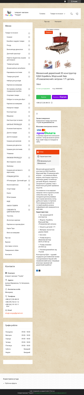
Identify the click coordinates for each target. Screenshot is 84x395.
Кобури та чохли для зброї (16, 99)
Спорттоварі (11, 189)
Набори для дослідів (14, 81)
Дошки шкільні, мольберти (16, 68)
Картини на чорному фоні (15, 224)
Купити (43, 97)
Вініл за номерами (13, 232)
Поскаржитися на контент (41, 393)
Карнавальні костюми (14, 72)
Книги (9, 193)
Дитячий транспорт (13, 53)
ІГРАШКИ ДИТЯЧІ (13, 176)
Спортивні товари (13, 95)
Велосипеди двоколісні (15, 49)
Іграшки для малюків (14, 141)
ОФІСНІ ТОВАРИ (12, 205)
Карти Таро (11, 228)
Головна (42, 14)
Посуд (9, 45)
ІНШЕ (8, 201)
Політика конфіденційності (58, 393)
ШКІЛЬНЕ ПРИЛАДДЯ (14, 124)
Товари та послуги (56, 14)
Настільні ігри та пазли (14, 120)
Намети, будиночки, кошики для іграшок (16, 59)
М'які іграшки (11, 197)
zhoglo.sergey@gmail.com (14, 313)
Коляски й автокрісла (14, 128)
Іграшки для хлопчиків (14, 149)
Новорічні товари (13, 108)
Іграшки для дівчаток (14, 145)
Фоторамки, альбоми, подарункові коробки (14, 90)
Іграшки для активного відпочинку (15, 171)
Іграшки (9, 37)
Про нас (47, 21)
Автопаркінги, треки (14, 162)
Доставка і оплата (52, 29)
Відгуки (7, 242)
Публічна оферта (11, 383)
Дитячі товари (12, 133)
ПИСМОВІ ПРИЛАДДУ (14, 157)
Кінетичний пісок (12, 185)
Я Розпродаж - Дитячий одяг (17, 180)
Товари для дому (13, 64)
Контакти (58, 21)
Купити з (60, 97)
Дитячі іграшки (12, 137)
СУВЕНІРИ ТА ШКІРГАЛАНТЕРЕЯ (13, 211)
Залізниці (10, 166)
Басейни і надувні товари (15, 41)
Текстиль (10, 216)
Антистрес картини (13, 220)
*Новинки (10, 153)
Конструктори (11, 112)
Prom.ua (52, 391)
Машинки (10, 116)
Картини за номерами (14, 85)
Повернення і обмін (12, 250)
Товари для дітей (13, 76)
